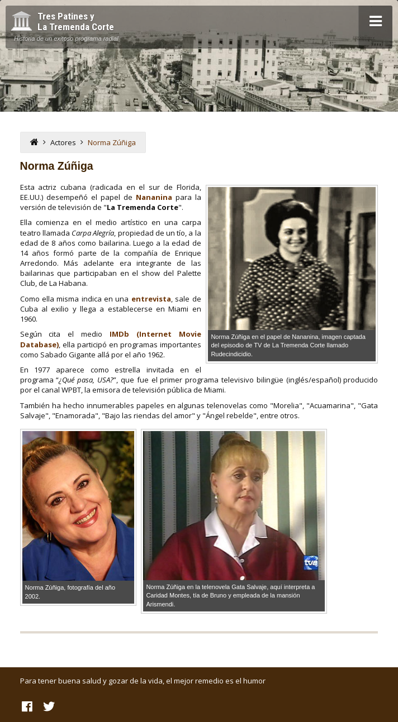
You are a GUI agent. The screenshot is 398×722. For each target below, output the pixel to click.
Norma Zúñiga (112, 142)
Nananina (154, 197)
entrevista (151, 299)
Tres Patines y (75, 21)
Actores (63, 142)
